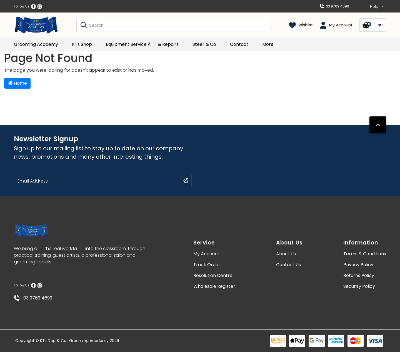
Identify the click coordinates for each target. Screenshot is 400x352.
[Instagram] (40, 6)
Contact (239, 44)
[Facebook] (33, 6)
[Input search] (173, 25)
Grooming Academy (36, 44)
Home (17, 83)
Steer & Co (204, 44)
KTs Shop (82, 44)
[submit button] (185, 180)
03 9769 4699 (334, 6)
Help (377, 6)
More (268, 44)
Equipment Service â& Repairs (142, 44)
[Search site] (84, 25)
